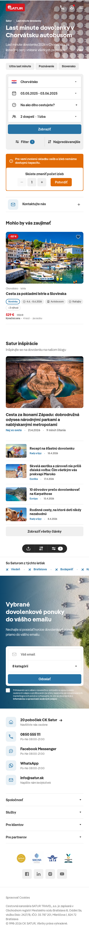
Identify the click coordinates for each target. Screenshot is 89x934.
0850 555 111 (30, 734)
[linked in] (38, 874)
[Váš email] (44, 654)
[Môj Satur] (71, 7)
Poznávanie (46, 66)
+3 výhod (13, 307)
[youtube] (62, 874)
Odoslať (45, 679)
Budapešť (64, 569)
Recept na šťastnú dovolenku (52, 448)
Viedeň (13, 569)
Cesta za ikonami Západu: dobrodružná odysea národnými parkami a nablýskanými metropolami (42, 419)
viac (80, 50)
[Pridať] (41, 182)
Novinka (12, 301)
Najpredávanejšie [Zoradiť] (64, 142)
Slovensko (69, 66)
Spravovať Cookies (18, 897)
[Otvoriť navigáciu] (81, 7)
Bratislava (37, 569)
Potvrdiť (61, 182)
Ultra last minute (20, 66)
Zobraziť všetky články (45, 531)
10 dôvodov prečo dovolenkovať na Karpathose (54, 491)
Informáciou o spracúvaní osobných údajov (35, 698)
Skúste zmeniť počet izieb (44, 174)
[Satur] (15, 7)
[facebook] (27, 874)
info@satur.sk (32, 777)
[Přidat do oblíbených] (78, 237)
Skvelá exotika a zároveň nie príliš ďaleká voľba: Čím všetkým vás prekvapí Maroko (55, 470)
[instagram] (50, 874)
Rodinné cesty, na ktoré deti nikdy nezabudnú (55, 512)
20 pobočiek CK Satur (41, 719)
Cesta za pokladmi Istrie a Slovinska (36, 293)
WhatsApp (29, 763)
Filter (25, 142)
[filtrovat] (57, 548)
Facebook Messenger (38, 748)
